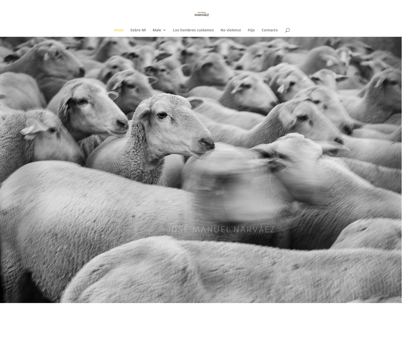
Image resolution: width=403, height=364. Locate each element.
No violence (231, 30)
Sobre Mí (138, 30)
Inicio (119, 30)
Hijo (251, 30)
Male (157, 30)
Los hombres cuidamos (193, 30)
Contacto (270, 30)
